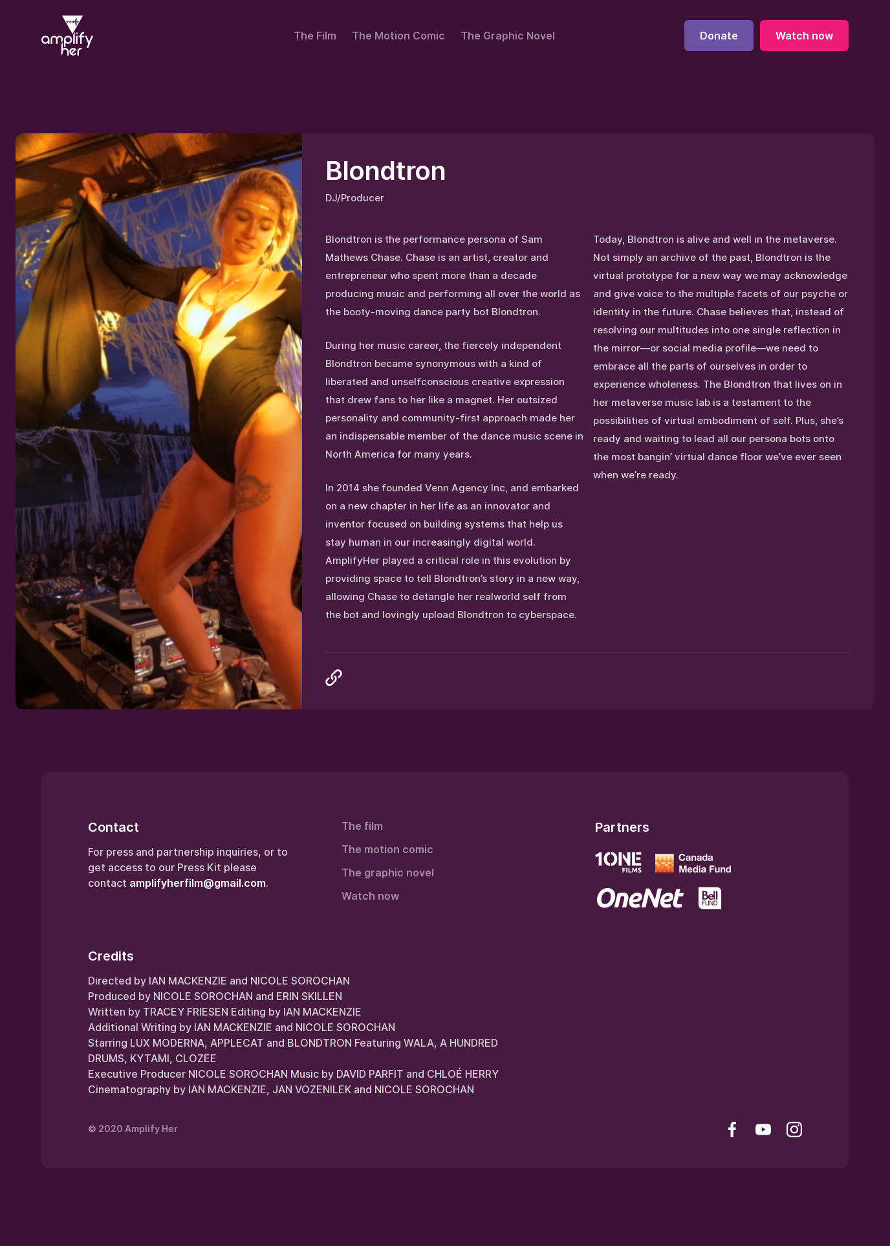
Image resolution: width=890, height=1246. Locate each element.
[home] (67, 36)
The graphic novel (388, 872)
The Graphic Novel (508, 35)
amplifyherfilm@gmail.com (197, 882)
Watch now (804, 35)
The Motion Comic (398, 35)
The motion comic (387, 849)
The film (362, 825)
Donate (719, 35)
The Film (315, 35)
